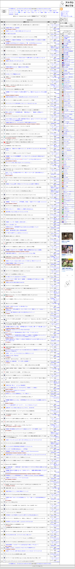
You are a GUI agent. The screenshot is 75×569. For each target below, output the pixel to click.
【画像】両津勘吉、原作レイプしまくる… (14, 263)
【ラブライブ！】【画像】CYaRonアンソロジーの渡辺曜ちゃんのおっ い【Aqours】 (23, 460)
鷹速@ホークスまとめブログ (68, 199)
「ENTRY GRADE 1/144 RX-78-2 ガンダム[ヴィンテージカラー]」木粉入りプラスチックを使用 (24, 218)
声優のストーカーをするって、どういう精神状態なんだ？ (17, 165)
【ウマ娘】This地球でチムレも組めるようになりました (16, 232)
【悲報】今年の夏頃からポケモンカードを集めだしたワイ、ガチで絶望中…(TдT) (23, 429)
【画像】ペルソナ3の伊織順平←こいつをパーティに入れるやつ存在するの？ (25, 156)
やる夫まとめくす (67, 49)
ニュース (46, 10)
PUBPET (64, 268)
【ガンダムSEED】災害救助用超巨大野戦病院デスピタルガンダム (18, 446)
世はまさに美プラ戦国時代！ (11, 464)
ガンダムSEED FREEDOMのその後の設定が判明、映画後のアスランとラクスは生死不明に (23, 136)
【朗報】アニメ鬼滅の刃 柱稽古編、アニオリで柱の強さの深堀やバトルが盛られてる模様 (25, 39)
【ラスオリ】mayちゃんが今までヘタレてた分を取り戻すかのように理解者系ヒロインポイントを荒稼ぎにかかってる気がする (25, 350)
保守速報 (65, 45)
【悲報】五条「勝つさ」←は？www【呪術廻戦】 (15, 385)
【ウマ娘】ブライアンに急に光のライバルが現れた (15, 276)
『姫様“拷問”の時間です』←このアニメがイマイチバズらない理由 (20, 253)
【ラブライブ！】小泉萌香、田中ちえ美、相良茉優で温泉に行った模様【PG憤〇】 (22, 24)
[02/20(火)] (19, 8)
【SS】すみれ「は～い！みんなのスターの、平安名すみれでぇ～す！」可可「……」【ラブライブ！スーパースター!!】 (26, 169)
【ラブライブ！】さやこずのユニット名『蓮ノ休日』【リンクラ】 (19, 81)
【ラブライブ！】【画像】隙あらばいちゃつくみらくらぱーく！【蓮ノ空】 (21, 205)
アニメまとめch (56, 110)
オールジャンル (12, 10)
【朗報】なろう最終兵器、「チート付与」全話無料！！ (17, 361)
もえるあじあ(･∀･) (67, 82)
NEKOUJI (64, 270)
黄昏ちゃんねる (66, 168)
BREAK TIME (66, 173)
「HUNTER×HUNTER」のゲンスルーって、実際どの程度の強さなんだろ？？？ (21, 288)
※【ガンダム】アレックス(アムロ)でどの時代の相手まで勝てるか (19, 70)
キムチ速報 (66, 43)
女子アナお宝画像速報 (68, 51)
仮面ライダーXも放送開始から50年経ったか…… (15, 274)
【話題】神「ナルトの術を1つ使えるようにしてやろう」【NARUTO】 (19, 407)
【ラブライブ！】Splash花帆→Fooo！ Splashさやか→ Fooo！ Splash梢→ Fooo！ (21, 505)
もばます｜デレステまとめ (68, 155)
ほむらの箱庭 (56, 89)
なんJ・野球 (33, 10)
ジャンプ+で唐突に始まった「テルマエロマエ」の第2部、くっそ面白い (21, 387)
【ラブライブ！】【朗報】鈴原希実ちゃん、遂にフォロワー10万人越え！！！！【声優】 (23, 344)
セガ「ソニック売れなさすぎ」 (11, 502)
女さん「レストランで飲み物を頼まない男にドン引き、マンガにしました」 (22, 332)
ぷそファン (65, 108)
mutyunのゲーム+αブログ (67, 135)
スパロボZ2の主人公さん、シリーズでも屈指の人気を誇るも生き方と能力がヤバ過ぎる (23, 50)
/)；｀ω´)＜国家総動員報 (67, 150)
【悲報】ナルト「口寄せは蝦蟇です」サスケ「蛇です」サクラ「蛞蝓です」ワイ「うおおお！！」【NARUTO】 (25, 310)
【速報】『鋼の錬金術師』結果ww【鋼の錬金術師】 (16, 230)
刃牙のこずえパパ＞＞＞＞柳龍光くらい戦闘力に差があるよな (19, 209)
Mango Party (64, 243)
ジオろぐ (65, 220)
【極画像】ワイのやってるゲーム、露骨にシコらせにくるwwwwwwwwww (22, 451)
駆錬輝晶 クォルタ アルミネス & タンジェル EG (67, 256)
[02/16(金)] (39, 8)
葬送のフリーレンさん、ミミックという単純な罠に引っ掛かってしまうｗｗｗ (21, 294)
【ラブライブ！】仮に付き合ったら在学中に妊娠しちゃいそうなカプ (19, 509)
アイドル (11, 12)
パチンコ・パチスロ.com (68, 106)
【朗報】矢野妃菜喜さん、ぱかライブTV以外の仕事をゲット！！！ (19, 130)
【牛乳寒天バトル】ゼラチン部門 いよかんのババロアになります (19, 521)
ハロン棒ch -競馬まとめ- (68, 159)
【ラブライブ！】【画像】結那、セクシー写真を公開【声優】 (18, 64)
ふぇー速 (65, 152)
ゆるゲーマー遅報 (67, 99)
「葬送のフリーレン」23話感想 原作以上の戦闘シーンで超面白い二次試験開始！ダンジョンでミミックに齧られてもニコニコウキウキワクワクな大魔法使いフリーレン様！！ (25, 336)
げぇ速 (65, 175)
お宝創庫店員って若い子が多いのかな (13, 145)
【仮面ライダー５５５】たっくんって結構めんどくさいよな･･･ (18, 457)
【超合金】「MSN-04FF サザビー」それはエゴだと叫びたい (17, 382)
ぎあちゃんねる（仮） (55, 34)
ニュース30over (66, 144)
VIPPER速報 (66, 54)
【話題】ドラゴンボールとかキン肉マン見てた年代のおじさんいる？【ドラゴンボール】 (23, 439)
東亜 (51, 10)
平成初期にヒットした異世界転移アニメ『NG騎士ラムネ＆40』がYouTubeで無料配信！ (24, 475)
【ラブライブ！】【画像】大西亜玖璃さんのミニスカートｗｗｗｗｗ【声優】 (21, 36)
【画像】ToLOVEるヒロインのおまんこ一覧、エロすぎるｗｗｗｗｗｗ (23, 43)
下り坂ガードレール (66, 258)
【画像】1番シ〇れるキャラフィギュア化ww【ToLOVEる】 (17, 329)
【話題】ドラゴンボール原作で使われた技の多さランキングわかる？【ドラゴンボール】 (23, 550)
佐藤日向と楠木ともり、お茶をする (12, 236)
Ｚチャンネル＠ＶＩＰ (67, 157)
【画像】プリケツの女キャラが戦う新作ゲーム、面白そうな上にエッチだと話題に (26, 92)
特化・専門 (20, 10)
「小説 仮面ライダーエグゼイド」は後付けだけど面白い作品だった (19, 139)
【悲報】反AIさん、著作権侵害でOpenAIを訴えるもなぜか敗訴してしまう (22, 227)
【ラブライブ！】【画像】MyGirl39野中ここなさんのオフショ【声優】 (20, 100)
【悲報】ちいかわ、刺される (11, 355)
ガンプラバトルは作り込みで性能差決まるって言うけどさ (17, 106)
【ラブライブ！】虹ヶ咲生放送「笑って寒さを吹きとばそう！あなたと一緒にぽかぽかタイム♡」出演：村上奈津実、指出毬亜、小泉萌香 (26, 323)
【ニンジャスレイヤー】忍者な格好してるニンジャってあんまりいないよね (21, 103)
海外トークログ (67, 78)
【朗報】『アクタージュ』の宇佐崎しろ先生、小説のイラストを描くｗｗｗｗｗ (26, 201)
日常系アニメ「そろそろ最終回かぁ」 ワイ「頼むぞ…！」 (18, 393)
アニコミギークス (56, 348)
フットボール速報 (67, 103)
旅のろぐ (65, 188)
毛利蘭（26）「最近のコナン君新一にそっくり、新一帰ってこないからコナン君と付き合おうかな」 (25, 149)
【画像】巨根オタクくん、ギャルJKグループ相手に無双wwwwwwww (20, 122)
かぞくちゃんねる (67, 95)
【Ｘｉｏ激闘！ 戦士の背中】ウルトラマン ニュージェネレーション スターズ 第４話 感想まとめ (25, 379)
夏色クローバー (65, 242)
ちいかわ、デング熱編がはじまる (12, 74)
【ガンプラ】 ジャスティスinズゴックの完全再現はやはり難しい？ (19, 191)
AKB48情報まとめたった (67, 216)
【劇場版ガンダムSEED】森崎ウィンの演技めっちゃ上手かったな (18, 240)
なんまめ (65, 146)
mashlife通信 (66, 58)
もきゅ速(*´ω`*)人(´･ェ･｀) (68, 195)
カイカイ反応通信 (67, 42)
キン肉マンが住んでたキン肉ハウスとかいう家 (15, 421)
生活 (33, 12)
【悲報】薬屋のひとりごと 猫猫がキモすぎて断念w (17, 67)
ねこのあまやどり (66, 209)
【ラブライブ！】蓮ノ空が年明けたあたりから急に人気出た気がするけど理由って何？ (23, 557)
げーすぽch (65, 170)
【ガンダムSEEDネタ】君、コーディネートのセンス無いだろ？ (18, 534)
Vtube (28, 12)
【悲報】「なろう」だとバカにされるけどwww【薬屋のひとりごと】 (19, 353)
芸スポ (54, 10)
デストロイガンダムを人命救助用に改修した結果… (15, 443)
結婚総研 (65, 164)
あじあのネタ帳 (67, 56)
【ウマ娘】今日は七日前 (10, 33)
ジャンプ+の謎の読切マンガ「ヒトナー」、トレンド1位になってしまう (21, 405)
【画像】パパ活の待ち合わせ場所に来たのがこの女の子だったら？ (19, 85)
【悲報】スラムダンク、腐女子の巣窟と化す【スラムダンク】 (18, 31)
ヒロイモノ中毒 (67, 72)
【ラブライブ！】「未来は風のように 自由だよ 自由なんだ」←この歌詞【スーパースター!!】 (25, 518)
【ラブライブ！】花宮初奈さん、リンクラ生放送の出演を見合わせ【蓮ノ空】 (21, 54)
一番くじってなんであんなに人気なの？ (13, 292)
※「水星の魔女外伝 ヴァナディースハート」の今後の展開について (19, 315)
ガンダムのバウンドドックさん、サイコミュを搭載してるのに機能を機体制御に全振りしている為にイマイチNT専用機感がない (26, 436)
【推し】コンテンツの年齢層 (11, 303)
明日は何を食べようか (68, 87)
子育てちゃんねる (66, 179)
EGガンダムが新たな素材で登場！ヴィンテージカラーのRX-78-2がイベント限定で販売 (23, 187)
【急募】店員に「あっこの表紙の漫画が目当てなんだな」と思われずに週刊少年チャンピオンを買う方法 (26, 243)
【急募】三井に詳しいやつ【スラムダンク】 (14, 60)
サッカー (40, 10)
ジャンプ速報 (56, 31)
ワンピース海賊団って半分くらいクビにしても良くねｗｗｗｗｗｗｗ (19, 299)
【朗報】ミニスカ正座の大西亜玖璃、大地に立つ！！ (16, 76)
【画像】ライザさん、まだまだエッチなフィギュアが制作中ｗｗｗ (20, 547)
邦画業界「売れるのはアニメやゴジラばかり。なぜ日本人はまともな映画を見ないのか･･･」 (24, 484)
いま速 (58, 359)
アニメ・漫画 (23, 12)
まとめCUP (65, 222)
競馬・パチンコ (48, 12)
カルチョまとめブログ (68, 92)
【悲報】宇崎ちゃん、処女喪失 (12, 27)
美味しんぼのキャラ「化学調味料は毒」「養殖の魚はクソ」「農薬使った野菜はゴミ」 (24, 112)
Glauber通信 (57, 93)
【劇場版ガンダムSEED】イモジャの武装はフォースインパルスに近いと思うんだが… (23, 133)
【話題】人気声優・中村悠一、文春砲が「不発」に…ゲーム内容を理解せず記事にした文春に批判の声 (26, 369)
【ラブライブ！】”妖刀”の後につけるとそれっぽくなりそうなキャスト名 (20, 194)
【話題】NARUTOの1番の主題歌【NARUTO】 (15, 282)
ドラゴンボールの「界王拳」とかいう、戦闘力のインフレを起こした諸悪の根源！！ (22, 109)
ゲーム (16, 12)
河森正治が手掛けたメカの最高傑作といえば (14, 524)
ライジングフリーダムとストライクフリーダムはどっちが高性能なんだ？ (20, 432)
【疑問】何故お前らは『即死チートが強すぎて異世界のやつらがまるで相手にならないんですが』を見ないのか (25, 340)
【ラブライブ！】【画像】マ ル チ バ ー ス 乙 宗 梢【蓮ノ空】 (18, 375)
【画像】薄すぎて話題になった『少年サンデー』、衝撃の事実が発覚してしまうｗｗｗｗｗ (26, 471)
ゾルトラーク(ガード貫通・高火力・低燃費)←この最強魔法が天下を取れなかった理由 (24, 279)
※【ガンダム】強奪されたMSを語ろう (13, 481)
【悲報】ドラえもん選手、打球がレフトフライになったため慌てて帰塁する (22, 184)
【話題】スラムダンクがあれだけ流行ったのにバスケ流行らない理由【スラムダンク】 (23, 260)
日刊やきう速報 (66, 141)
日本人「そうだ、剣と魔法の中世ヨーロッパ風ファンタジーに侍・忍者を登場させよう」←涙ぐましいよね (25, 173)
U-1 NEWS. (66, 35)
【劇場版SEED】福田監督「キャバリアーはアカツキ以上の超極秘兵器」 (20, 410)
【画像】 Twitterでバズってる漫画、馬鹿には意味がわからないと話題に (23, 250)
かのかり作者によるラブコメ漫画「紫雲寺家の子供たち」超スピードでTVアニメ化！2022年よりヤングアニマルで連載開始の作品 (25, 119)
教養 (42, 12)
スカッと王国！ (66, 182)
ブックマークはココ (65, 11)
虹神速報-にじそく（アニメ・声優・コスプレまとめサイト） (55, 86)
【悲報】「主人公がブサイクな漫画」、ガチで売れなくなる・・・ (19, 372)
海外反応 (11, 14)
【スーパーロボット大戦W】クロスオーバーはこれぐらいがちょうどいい (20, 177)
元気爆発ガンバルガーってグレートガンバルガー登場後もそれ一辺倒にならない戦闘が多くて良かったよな (26, 198)
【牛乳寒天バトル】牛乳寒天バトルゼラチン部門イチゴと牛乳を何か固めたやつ (21, 515)
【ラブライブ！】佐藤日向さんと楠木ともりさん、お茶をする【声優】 (20, 246)
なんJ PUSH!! (66, 129)
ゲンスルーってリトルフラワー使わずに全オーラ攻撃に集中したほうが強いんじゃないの (25, 57)
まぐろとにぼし (66, 218)
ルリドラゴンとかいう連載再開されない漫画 (14, 89)
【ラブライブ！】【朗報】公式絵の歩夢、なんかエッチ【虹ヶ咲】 (19, 531)
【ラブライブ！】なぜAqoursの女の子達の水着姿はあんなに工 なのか (20, 494)
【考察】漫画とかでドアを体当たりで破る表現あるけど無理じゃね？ (19, 142)
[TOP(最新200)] (12, 8)
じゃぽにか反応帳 (66, 211)
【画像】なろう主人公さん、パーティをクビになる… (17, 477)
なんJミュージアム (67, 97)
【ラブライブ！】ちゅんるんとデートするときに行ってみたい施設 (19, 116)
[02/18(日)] (29, 8)
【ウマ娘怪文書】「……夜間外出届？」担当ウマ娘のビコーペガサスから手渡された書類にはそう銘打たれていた (26, 468)
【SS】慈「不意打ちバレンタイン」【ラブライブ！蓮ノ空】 (17, 126)
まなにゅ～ (65, 184)
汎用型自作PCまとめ (67, 101)
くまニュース (66, 126)
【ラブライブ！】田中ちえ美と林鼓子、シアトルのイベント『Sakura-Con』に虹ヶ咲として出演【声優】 (25, 319)
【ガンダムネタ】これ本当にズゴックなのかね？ (15, 390)
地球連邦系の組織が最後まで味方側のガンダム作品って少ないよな (19, 47)
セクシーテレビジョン (67, 197)
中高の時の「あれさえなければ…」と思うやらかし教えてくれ (18, 358)
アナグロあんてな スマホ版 (66, 16)
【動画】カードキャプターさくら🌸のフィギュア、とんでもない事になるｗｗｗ (23, 159)
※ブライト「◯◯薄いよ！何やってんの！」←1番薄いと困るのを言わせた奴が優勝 (22, 365)
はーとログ (65, 203)
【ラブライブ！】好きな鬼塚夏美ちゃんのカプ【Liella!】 (17, 285)
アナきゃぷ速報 (67, 40)
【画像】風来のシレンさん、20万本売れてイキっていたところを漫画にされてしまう (26, 400)
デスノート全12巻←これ (10, 224)
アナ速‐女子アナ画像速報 (68, 114)
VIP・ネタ (27, 10)
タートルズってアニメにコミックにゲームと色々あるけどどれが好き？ (20, 561)
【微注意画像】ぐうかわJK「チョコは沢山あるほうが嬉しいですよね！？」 (22, 544)
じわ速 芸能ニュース (68, 47)
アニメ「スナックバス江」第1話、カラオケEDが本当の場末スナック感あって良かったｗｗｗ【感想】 (25, 181)
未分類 (16, 14)
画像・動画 (55, 12)
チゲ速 (65, 161)
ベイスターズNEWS (67, 143)
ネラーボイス (66, 84)
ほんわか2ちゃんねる (67, 139)
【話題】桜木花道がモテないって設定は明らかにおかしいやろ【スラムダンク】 (21, 96)
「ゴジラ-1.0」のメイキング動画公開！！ (13, 512)
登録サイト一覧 (64, 13)
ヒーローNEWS (56, 140)
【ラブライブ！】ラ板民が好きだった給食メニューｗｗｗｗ (17, 270)
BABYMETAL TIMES (67, 166)
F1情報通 (65, 70)
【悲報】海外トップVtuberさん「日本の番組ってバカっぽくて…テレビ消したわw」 (22, 256)
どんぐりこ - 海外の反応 (68, 68)
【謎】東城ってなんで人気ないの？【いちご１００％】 (16, 211)
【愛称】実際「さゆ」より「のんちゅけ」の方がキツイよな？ (18, 488)
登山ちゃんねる (67, 80)
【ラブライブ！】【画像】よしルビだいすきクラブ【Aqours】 (18, 153)
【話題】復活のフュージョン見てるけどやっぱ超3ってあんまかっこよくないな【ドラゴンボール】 (25, 454)
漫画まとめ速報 (56, 28)
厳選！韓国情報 (67, 65)
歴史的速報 (65, 133)
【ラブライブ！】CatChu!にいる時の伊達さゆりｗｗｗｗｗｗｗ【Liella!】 (20, 541)
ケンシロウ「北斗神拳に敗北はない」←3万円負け (16, 449)
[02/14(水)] (48, 8)
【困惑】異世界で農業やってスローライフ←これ (15, 347)
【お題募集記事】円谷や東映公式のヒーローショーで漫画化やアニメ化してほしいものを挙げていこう (26, 528)
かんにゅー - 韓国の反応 (68, 76)
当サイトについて (64, 12)
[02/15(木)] (43, 8)
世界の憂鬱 (66, 52)
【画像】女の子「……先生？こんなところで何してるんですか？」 (19, 425)
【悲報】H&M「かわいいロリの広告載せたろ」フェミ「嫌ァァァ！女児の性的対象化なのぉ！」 (25, 498)
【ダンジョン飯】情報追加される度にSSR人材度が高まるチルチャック (19, 312)
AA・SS (37, 12)
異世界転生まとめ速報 (55, 123)
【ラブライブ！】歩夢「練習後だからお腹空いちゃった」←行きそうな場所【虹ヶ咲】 (23, 418)
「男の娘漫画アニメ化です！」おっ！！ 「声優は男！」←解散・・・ (20, 414)
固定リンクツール (64, 15)
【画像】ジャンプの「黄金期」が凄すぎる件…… (16, 222)
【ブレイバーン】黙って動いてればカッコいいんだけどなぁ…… (18, 162)
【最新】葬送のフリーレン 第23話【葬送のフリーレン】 (17, 491)
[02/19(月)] (24, 8)
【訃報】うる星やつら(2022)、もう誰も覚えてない (16, 306)
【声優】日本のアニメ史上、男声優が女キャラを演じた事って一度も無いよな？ (26, 326)
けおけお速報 (66, 177)
